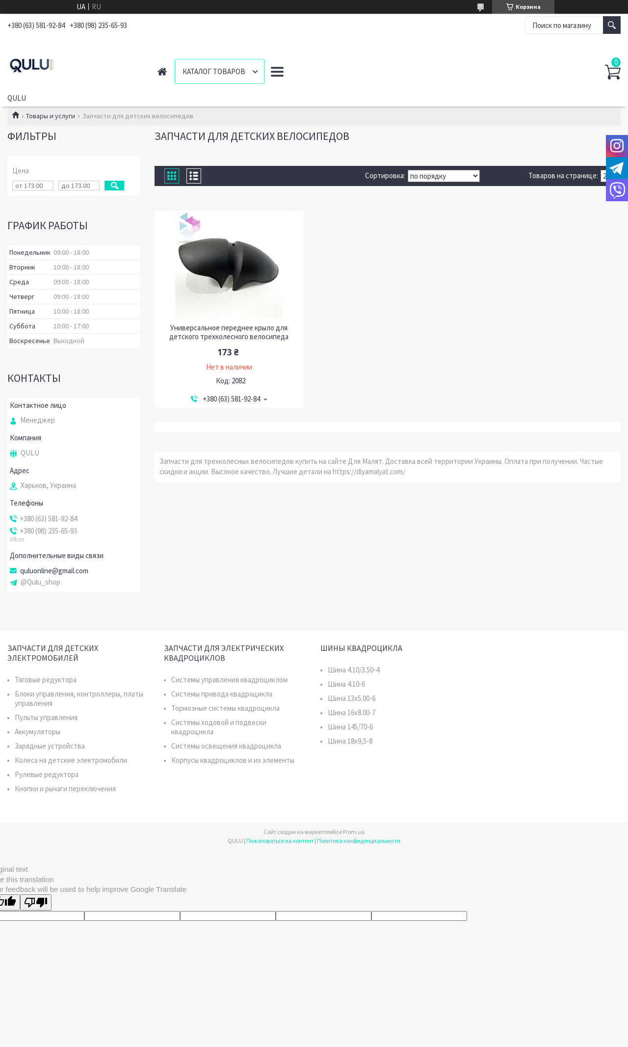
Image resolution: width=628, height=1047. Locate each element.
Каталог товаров (214, 71)
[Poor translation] (36, 902)
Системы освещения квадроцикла (226, 746)
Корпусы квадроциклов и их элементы (232, 760)
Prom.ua (354, 831)
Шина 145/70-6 (350, 726)
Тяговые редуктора (46, 679)
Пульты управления (46, 717)
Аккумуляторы (37, 731)
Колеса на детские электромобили (71, 760)
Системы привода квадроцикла (221, 693)
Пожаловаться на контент (280, 840)
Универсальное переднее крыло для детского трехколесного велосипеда (228, 332)
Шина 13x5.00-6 (351, 698)
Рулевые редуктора (46, 774)
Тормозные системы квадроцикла (225, 708)
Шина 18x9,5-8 (350, 741)
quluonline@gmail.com (54, 570)
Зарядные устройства (50, 746)
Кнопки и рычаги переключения (65, 788)
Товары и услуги (50, 115)
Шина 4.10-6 (346, 684)
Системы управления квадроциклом (229, 679)
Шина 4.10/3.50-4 (353, 669)
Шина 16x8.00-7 (351, 712)
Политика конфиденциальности (358, 840)
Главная (162, 71)
